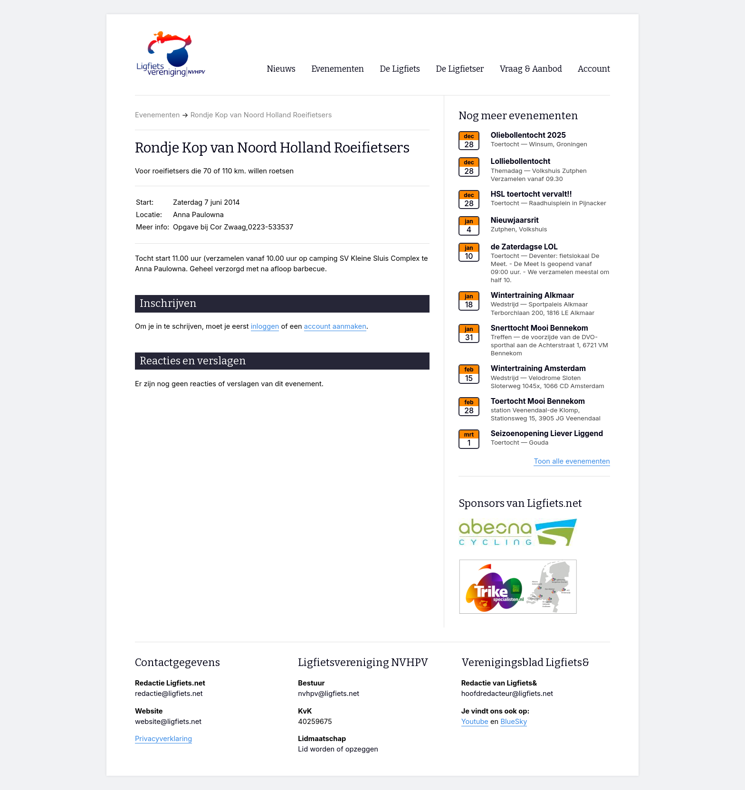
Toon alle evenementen (572, 461)
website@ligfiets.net (168, 721)
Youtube (474, 721)
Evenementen (157, 115)
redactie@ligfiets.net (169, 693)
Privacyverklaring (163, 738)
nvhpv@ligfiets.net (328, 693)
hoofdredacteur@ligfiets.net (507, 693)
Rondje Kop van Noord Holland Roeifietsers (261, 115)
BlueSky (513, 721)
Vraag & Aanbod (531, 69)
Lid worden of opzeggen (338, 749)
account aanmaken (335, 326)
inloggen (265, 326)
